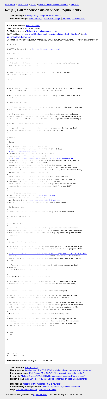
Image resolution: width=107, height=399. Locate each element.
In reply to (66, 19)
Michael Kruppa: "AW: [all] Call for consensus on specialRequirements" (53, 376)
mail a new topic (54, 384)
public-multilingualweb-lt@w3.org (53, 4)
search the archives (47, 389)
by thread (55, 387)
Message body (31, 16)
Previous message (52, 19)
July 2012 (75, 4)
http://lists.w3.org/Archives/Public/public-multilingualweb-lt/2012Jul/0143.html (48, 254)
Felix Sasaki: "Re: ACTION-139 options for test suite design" (56, 373)
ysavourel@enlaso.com (35, 34)
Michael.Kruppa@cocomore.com (41, 31)
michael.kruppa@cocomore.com (22, 151)
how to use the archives (26, 389)
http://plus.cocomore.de (61, 158)
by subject (65, 387)
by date (45, 387)
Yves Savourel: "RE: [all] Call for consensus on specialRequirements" (56, 379)
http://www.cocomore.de (30, 156)
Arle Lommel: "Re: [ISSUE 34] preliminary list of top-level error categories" (58, 370)
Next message (35, 19)
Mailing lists (23, 4)
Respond (44, 16)
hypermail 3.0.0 (40, 394)
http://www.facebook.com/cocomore (25, 158)
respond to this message (34, 384)
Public (33, 4)
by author (75, 387)
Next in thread (78, 19)
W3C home (10, 4)
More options (55, 16)
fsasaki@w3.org (33, 25)
